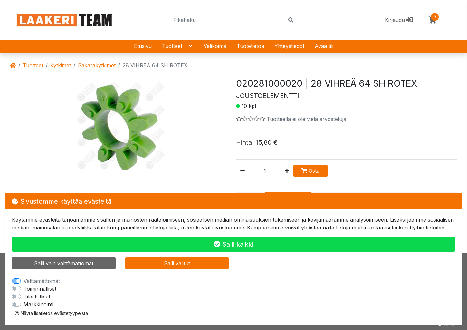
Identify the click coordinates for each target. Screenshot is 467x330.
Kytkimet (60, 65)
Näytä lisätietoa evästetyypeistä (51, 313)
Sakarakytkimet (97, 65)
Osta (310, 171)
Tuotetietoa (250, 46)
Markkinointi (38, 304)
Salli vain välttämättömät (63, 263)
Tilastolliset (37, 296)
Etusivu (143, 46)
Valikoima (215, 46)
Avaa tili (324, 46)
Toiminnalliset (40, 289)
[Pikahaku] (226, 20)
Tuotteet (177, 46)
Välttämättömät (42, 281)
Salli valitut (177, 263)
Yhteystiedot (289, 46)
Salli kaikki (233, 244)
